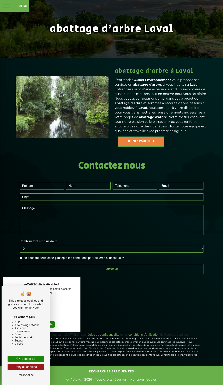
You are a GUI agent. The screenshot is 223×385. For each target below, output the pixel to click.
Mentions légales (143, 379)
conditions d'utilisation (143, 334)
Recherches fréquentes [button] (111, 371)
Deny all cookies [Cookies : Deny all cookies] (26, 367)
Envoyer (111, 269)
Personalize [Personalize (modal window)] (26, 375)
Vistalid (75, 379)
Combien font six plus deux (38, 241)
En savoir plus (141, 141)
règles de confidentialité (103, 334)
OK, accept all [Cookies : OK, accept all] (25, 359)
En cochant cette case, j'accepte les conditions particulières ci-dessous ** (74, 258)
